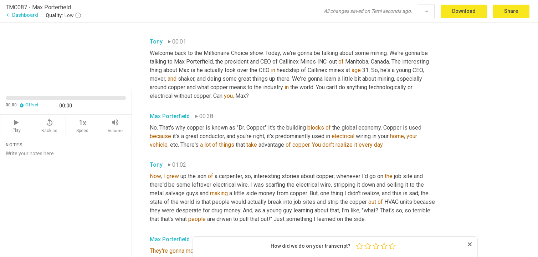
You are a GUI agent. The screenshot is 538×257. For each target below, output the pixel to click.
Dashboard (22, 15)
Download (464, 11)
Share (511, 11)
